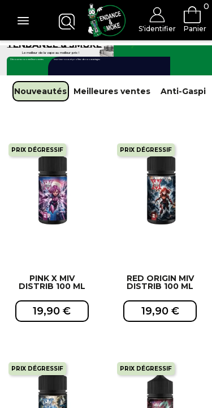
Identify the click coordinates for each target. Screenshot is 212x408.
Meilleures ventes (111, 91)
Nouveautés (40, 91)
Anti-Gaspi (183, 91)
